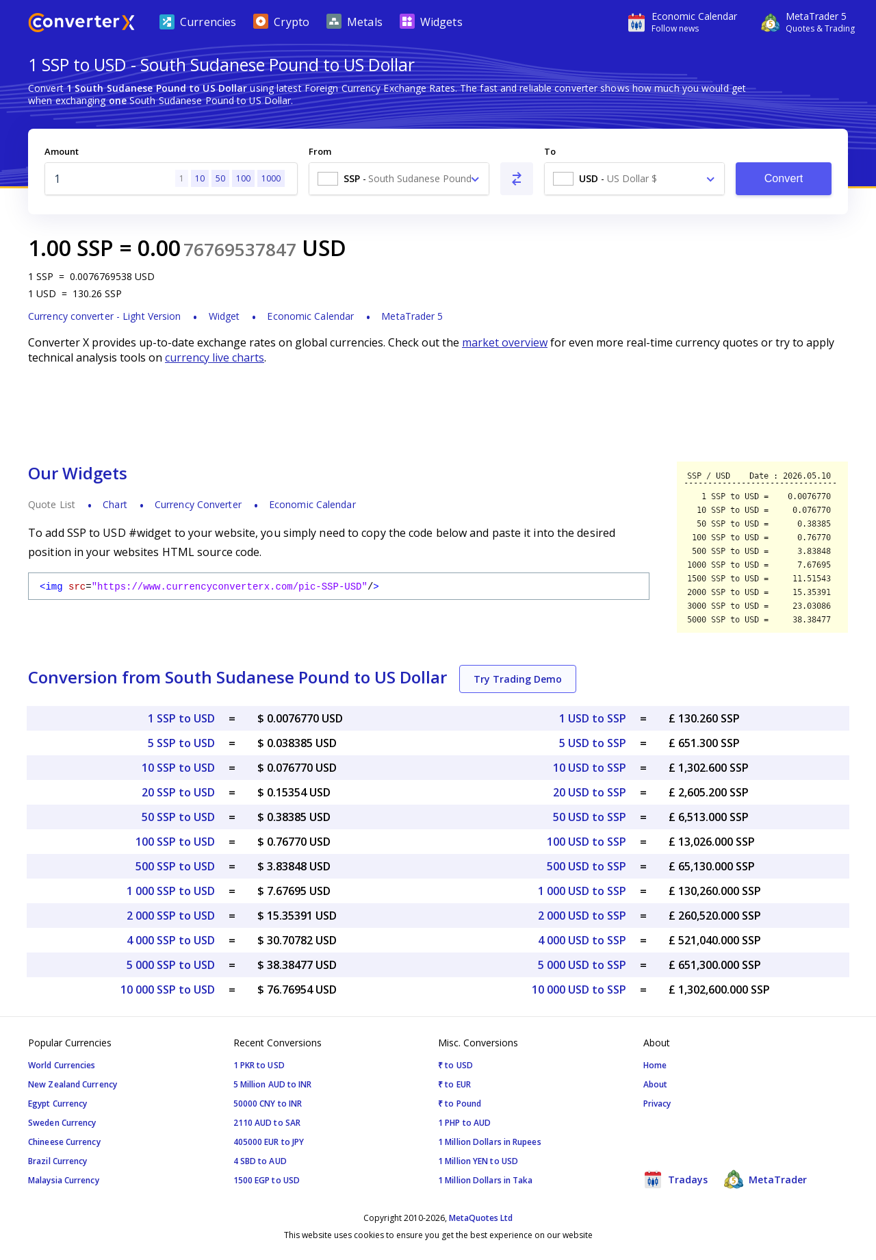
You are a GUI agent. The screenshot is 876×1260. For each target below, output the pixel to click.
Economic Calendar (310, 316)
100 (243, 178)
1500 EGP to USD (266, 1180)
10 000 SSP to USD (167, 989)
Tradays (675, 1179)
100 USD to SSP (586, 841)
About (655, 1084)
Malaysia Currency (63, 1180)
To (550, 151)
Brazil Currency (58, 1161)
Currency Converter (198, 504)
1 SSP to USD (181, 718)
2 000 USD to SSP (582, 915)
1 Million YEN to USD (478, 1161)
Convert (783, 178)
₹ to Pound (459, 1103)
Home (655, 1065)
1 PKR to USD (259, 1065)
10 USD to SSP (589, 767)
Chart (115, 504)
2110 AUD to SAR (267, 1123)
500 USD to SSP (586, 866)
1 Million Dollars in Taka (485, 1180)
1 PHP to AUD (464, 1123)
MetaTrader (765, 1179)
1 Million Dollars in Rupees (489, 1142)
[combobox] (399, 178)
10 (200, 178)
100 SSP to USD (175, 841)
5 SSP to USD (181, 743)
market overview (505, 342)
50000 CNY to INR (267, 1103)
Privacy (657, 1103)
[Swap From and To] (516, 178)
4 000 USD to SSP (582, 940)
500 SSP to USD (175, 866)
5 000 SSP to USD (171, 964)
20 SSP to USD (178, 792)
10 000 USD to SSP (579, 989)
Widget (224, 316)
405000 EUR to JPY (269, 1142)
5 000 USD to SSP (582, 964)
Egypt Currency (57, 1103)
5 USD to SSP (592, 743)
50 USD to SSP (589, 816)
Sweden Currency (62, 1123)
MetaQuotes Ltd (481, 1218)
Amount (61, 151)
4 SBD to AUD (260, 1161)
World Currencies (62, 1065)
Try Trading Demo (518, 678)
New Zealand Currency (72, 1084)
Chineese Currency (64, 1142)
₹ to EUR (454, 1084)
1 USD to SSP (592, 718)
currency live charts (214, 357)
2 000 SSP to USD (171, 915)
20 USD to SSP (589, 792)
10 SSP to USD (178, 767)
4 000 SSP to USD (171, 940)
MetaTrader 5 (412, 316)
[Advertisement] (438, 413)
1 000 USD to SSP (582, 890)
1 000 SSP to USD (171, 890)
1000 (271, 178)
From (320, 151)
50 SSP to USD (178, 816)
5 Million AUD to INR (272, 1084)
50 (220, 178)
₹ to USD (455, 1065)
